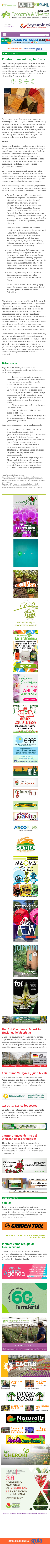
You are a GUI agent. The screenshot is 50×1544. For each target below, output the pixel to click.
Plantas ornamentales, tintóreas (23, 59)
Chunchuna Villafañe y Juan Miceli (24, 1073)
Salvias (6, 1203)
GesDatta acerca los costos (19, 1105)
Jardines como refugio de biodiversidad (18, 1245)
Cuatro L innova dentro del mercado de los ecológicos (19, 1137)
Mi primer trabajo (41, 1382)
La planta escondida (41, 1429)
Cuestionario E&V (42, 1406)
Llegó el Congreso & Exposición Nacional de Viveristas (22, 1030)
